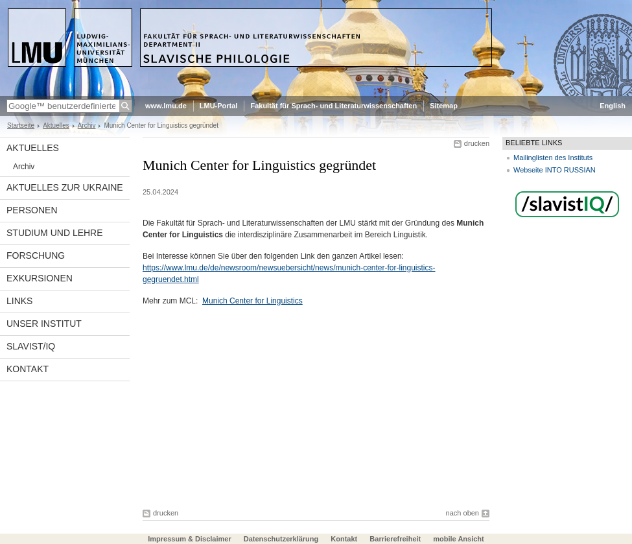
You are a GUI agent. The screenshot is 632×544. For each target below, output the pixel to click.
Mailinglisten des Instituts (552, 157)
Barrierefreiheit (396, 539)
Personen (32, 210)
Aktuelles (56, 125)
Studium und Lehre (54, 233)
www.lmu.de (166, 106)
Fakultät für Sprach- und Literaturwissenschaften (333, 106)
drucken (476, 143)
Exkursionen (39, 278)
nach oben (462, 513)
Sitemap (444, 106)
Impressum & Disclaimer (189, 539)
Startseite (20, 125)
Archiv (87, 125)
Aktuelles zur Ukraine (64, 187)
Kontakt (27, 369)
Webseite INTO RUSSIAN (554, 170)
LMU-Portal (219, 106)
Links (19, 301)
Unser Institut (44, 323)
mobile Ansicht (458, 539)
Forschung (35, 255)
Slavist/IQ (30, 346)
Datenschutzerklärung (281, 539)
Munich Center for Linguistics (252, 300)
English (613, 106)
